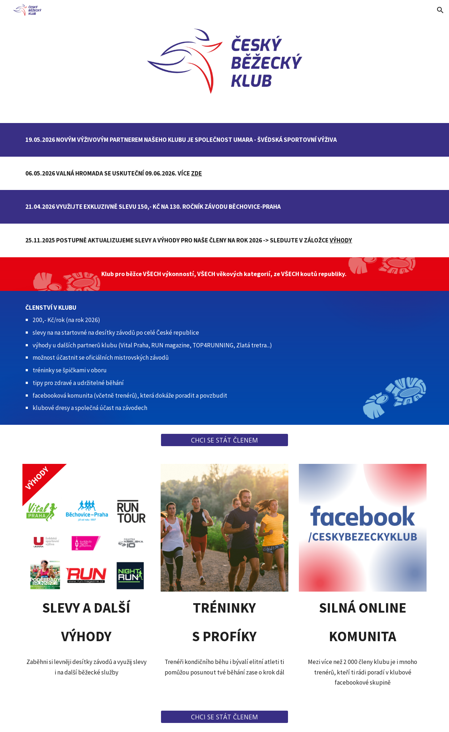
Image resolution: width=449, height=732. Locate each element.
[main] (224, 140)
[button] (440, 10)
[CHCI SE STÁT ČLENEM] (224, 440)
